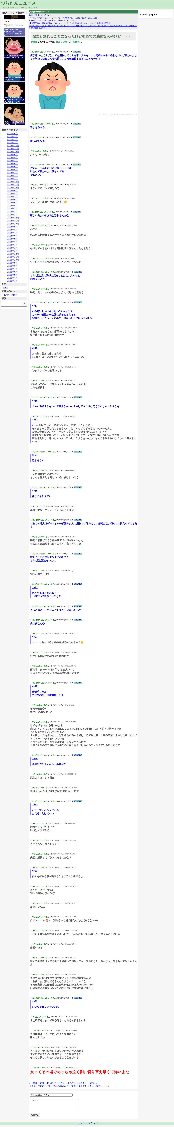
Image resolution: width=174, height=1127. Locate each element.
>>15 (35, 348)
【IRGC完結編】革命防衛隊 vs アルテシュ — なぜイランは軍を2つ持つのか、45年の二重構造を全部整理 (69, 23)
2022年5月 (12, 275)
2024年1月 (12, 214)
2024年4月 (12, 205)
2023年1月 (12, 250)
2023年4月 (12, 241)
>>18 (35, 400)
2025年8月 (12, 157)
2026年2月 (12, 139)
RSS (5, 287)
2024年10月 (13, 187)
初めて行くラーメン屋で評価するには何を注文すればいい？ (52, 20)
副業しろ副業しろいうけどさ (40, 15)
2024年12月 (13, 181)
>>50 (35, 758)
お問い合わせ (10, 295)
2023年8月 (12, 229)
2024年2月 (12, 211)
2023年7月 (12, 232)
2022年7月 (12, 269)
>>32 (35, 587)
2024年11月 (13, 184)
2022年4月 (12, 278)
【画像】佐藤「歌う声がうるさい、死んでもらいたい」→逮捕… (64, 1083)
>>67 (35, 419)
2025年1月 (12, 178)
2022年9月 (12, 263)
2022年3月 (12, 281)
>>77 (35, 455)
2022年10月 (13, 260)
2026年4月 (12, 133)
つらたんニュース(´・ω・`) (87, 1125)
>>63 (35, 870)
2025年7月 (12, 160)
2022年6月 (12, 272)
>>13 (35, 305)
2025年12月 (13, 145)
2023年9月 (12, 226)
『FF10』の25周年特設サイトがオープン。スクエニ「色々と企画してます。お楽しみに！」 (64, 18)
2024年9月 (12, 190)
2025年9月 (12, 154)
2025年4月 (12, 169)
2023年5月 (12, 238)
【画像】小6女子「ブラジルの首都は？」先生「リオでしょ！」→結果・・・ (68, 1086)
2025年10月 (13, 151)
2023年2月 (12, 247)
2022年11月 (13, 256)
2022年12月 (13, 253)
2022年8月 (12, 266)
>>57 (35, 804)
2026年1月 (12, 142)
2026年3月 (12, 136)
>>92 (35, 1001)
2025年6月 (12, 163)
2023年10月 (13, 223)
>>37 (35, 636)
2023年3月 (12, 244)
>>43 (35, 686)
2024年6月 (12, 199)
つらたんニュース (18, 3)
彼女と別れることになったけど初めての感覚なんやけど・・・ (82, 36)
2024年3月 (12, 208)
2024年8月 (12, 193)
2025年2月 (12, 175)
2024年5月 (12, 202)
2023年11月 (13, 220)
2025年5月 (12, 166)
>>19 (35, 490)
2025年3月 (12, 172)
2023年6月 (12, 235)
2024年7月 (12, 196)
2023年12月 (13, 217)
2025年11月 (13, 148)
